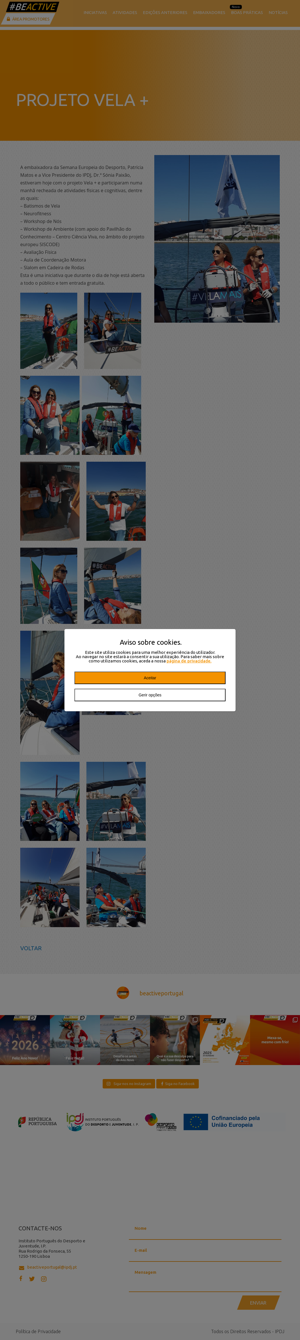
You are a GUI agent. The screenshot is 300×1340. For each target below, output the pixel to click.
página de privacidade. (189, 661)
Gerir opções (150, 695)
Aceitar (150, 678)
